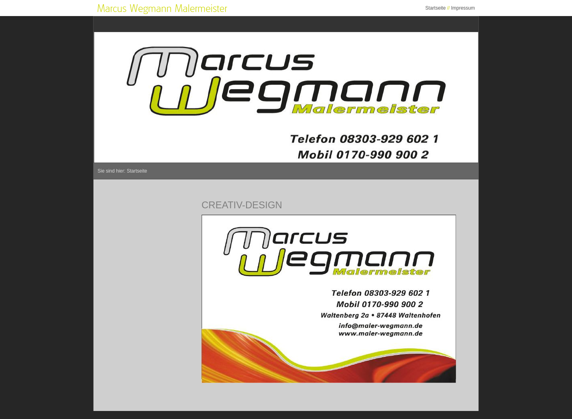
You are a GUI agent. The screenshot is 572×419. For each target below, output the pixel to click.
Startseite (435, 8)
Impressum (463, 8)
